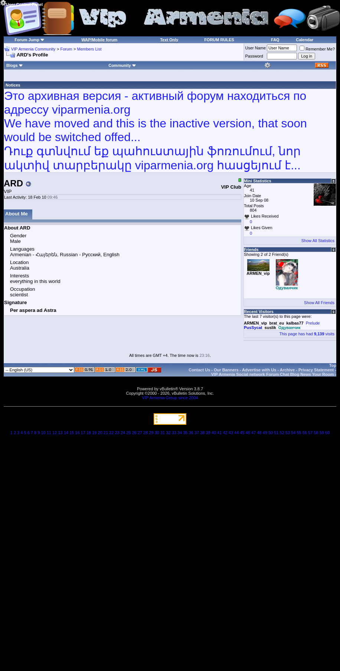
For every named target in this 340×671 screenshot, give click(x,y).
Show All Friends (319, 302)
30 (157, 432)
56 (305, 432)
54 (293, 432)
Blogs (14, 65)
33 (174, 432)
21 (106, 432)
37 (196, 432)
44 (236, 432)
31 (162, 432)
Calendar (304, 40)
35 (185, 432)
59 (322, 432)
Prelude (313, 323)
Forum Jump (26, 40)
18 (88, 432)
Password (254, 56)
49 (265, 432)
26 (134, 432)
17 (83, 432)
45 (242, 432)
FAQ (275, 40)
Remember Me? (317, 49)
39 (208, 432)
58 (316, 432)
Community (122, 65)
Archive (287, 370)
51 (276, 432)
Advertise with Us (259, 370)
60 (327, 432)
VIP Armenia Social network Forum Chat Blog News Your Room (272, 374)
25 (128, 432)
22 (111, 432)
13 (60, 432)
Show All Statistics (317, 240)
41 (219, 432)
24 (123, 432)
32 (168, 432)
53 (287, 432)
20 (100, 432)
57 (310, 432)
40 (214, 432)
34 (179, 432)
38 (202, 432)
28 (145, 432)
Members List (89, 49)
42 (225, 432)
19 (94, 432)
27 (140, 432)
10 (43, 432)
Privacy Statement (316, 370)
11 (49, 432)
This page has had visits (306, 334)
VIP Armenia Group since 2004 (170, 397)
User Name (255, 48)
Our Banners (226, 370)
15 (71, 432)
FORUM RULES (219, 40)
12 (54, 432)
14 (66, 432)
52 (282, 432)
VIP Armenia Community (33, 49)
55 (299, 432)
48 (259, 432)
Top (332, 365)
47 (253, 432)
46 (248, 432)
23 (117, 432)
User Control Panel (21, 3)
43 (231, 432)
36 (191, 432)
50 (270, 432)
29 (151, 432)
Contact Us (199, 370)
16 (77, 432)
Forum (66, 49)
